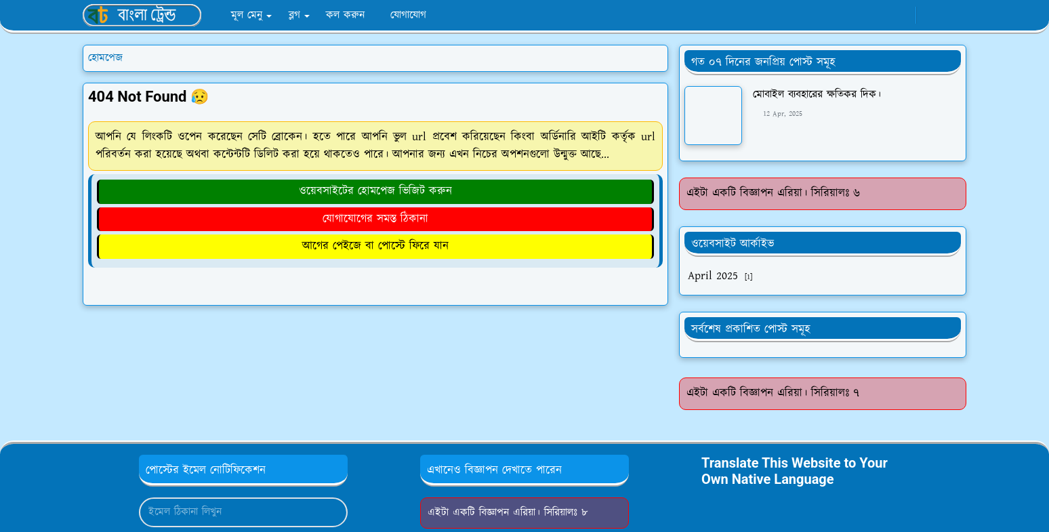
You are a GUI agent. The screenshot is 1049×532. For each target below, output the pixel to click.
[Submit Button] (331, 512)
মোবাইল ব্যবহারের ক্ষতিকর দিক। (817, 94)
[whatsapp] (901, 15)
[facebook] (879, 15)
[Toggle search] (954, 15)
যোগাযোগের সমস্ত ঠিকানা (375, 219)
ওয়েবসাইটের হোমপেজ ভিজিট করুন (375, 191)
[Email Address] (228, 512)
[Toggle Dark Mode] (931, 15)
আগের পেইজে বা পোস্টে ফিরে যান (375, 246)
